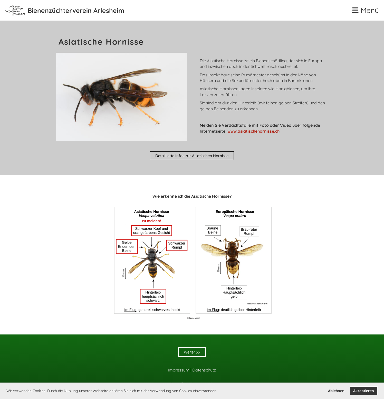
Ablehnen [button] (336, 390)
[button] (219, 391)
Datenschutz (204, 370)
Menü (365, 10)
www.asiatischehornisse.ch (253, 131)
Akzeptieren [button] (363, 390)
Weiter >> (192, 352)
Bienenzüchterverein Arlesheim (76, 10)
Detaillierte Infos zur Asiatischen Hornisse (191, 155)
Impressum (178, 370)
